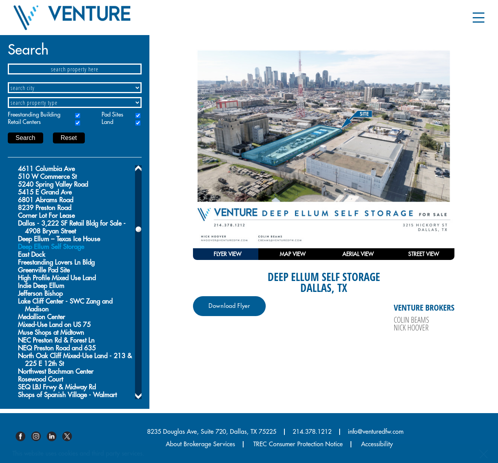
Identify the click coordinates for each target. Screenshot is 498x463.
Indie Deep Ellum (41, 286)
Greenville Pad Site (44, 270)
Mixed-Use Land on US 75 (54, 325)
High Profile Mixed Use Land (57, 278)
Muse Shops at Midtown (51, 332)
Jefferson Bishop (40, 293)
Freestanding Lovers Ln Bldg (56, 262)
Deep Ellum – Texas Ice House (59, 239)
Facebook (23, 436)
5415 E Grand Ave (45, 192)
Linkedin (54, 436)
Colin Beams (411, 320)
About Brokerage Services (200, 444)
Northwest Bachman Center (55, 371)
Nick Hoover (411, 327)
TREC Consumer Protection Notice (298, 444)
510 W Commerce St (47, 176)
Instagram (39, 436)
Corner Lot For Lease (46, 215)
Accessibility (377, 444)
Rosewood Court (40, 379)
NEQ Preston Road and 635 (57, 348)
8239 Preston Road (44, 208)
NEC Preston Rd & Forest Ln (56, 340)
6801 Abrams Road (45, 200)
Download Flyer (229, 306)
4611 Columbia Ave (46, 169)
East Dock (31, 254)
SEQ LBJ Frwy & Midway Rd (57, 387)
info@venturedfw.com (375, 432)
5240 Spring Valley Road (53, 184)
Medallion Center (41, 317)
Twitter (70, 436)
